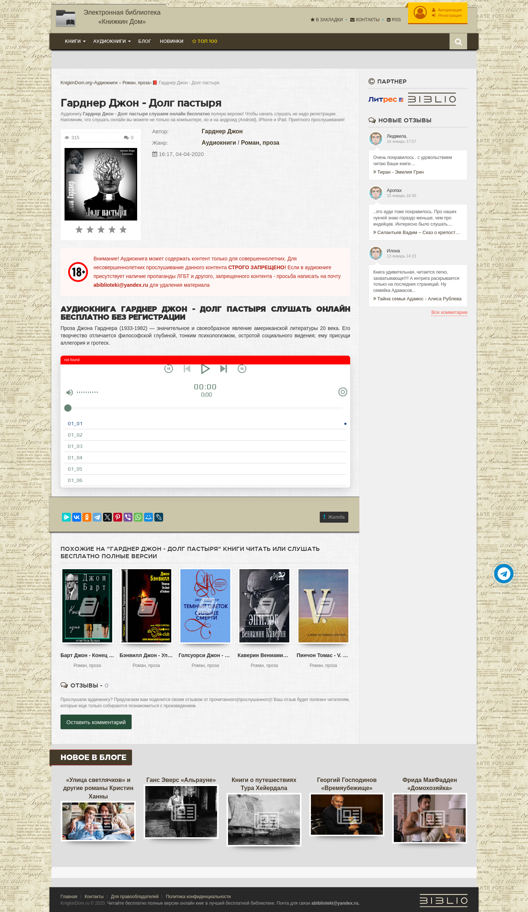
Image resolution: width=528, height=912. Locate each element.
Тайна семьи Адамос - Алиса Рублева (417, 298)
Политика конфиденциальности (198, 896)
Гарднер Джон (222, 131)
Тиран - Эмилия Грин (398, 172)
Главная (68, 896)
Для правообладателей (135, 896)
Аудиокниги (219, 143)
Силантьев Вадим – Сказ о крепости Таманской (418, 232)
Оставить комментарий (96, 722)
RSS (394, 19)
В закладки (327, 19)
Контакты (365, 19)
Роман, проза (260, 143)
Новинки (171, 41)
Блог (144, 41)
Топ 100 (204, 41)
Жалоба (334, 517)
